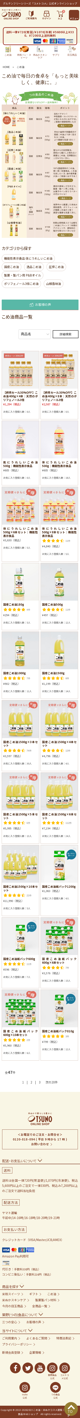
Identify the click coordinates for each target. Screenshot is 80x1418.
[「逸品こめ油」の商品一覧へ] (40, 156)
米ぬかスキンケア (40, 52)
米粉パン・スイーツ (24, 52)
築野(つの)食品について (20, 1314)
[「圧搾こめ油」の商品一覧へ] (40, 174)
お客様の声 (40, 304)
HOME (6, 67)
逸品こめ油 (33, 267)
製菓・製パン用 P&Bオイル (22, 275)
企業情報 (35, 1352)
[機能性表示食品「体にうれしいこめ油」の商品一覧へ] (40, 120)
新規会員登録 (11, 1352)
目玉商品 (72, 51)
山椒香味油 (53, 283)
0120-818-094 (24, 1139)
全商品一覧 (39, 1306)
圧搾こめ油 (56, 267)
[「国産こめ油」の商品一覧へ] (40, 138)
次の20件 (51, 1082)
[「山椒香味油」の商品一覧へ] (40, 229)
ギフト (33, 1294)
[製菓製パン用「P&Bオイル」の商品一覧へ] (40, 192)
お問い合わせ (40, 1144)
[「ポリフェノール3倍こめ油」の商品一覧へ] (40, 210)
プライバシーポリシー (17, 1344)
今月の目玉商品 (12, 1306)
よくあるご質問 (36, 1338)
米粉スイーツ (11, 1294)
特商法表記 (63, 1338)
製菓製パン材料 (45, 1300)
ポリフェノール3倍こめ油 (21, 283)
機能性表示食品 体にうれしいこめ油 (28, 258)
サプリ (56, 51)
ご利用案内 (9, 1338)
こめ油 (8, 51)
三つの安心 (9, 1322)
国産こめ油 (11, 267)
